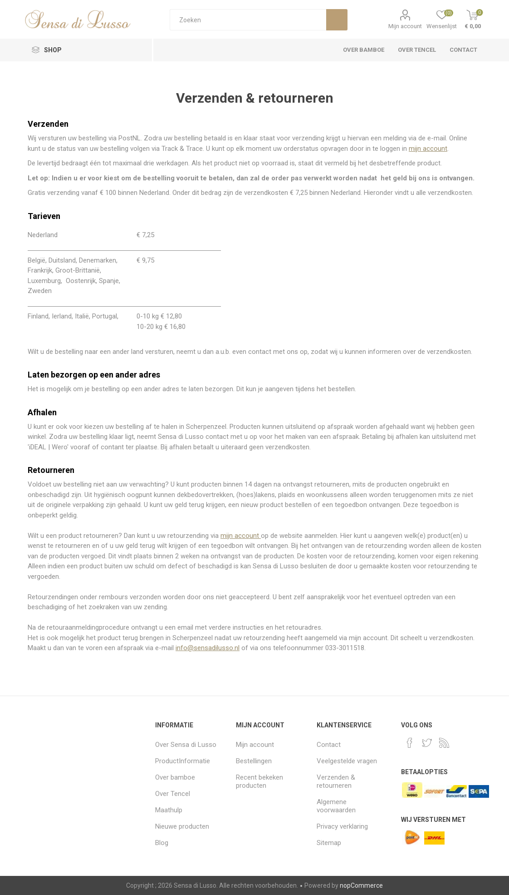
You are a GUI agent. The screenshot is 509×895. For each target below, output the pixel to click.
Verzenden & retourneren (336, 781)
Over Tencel (172, 794)
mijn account (428, 148)
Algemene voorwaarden (336, 806)
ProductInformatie (182, 761)
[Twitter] (427, 743)
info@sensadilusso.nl (208, 648)
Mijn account (405, 26)
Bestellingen (254, 761)
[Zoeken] (248, 19)
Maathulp (168, 810)
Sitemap (329, 843)
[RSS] (444, 743)
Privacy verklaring (342, 826)
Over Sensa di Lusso (185, 745)
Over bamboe (175, 777)
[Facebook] (409, 743)
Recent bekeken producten (259, 781)
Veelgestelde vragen (347, 761)
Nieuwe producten (182, 826)
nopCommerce (361, 885)
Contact (329, 745)
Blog (161, 843)
